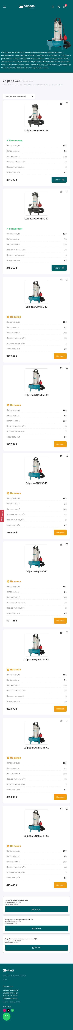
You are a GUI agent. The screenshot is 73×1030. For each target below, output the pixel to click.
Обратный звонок (10, 998)
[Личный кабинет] (58, 6)
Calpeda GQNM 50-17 (36, 218)
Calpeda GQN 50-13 (36, 306)
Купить (59, 179)
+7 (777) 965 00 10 (10, 993)
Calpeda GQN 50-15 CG (36, 747)
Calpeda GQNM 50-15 (36, 130)
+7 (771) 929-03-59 (10, 990)
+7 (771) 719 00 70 (10, 995)
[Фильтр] (2, 516)
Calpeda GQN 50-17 (36, 571)
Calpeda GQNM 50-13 (36, 395)
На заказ (60, 356)
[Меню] (4, 7)
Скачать (36, 909)
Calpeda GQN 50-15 (36, 483)
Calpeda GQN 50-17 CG (36, 835)
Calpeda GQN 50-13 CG (36, 659)
